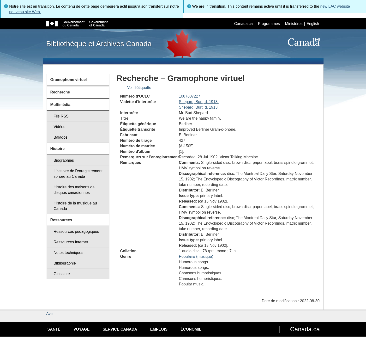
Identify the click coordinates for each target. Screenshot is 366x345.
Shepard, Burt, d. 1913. (198, 102)
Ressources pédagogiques (76, 231)
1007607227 (189, 96)
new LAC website (335, 6)
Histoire (57, 149)
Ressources (61, 220)
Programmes (269, 24)
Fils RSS (61, 116)
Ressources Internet (71, 242)
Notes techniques (68, 253)
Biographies (64, 160)
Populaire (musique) (196, 256)
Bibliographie (65, 263)
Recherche (60, 92)
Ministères (294, 24)
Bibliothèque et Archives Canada (99, 43)
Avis (50, 314)
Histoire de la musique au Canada (75, 206)
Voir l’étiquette (139, 88)
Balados (60, 137)
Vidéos (59, 127)
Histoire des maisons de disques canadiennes (74, 190)
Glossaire (62, 274)
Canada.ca (243, 24)
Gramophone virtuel (68, 80)
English (312, 24)
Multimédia (60, 105)
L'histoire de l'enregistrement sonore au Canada (78, 174)
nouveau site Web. (25, 12)
